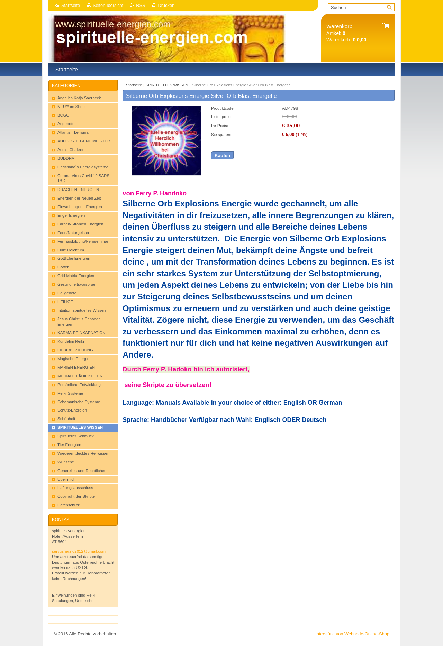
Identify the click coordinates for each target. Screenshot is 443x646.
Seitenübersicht (108, 5)
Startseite (70, 5)
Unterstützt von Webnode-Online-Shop (351, 633)
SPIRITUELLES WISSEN (167, 85)
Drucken (166, 5)
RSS (140, 5)
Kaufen (222, 155)
